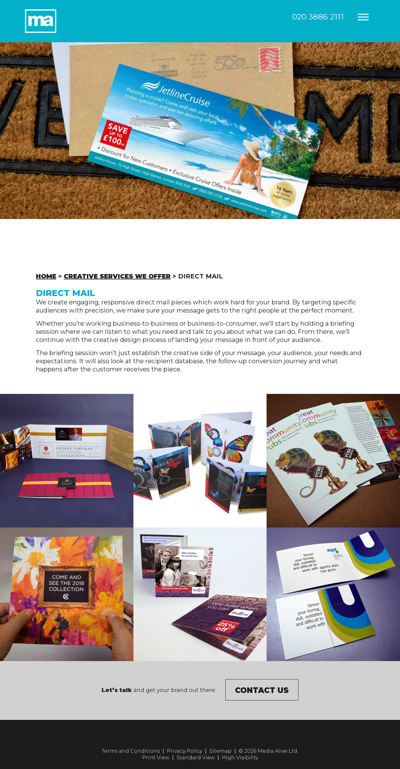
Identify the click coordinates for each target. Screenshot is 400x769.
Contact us (262, 690)
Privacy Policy (184, 751)
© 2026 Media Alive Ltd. (268, 751)
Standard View (196, 758)
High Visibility (240, 758)
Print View (155, 758)
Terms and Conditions (131, 751)
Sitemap (220, 751)
